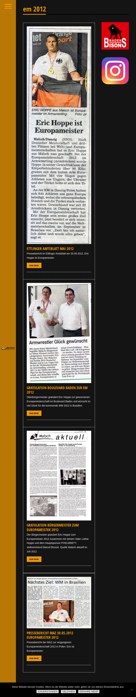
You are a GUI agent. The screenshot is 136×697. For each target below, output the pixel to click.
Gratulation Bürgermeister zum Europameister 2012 (53, 527)
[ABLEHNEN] (131, 690)
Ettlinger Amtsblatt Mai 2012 (50, 248)
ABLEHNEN (68, 691)
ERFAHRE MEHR (89, 691)
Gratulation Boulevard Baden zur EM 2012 (57, 390)
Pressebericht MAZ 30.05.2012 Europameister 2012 (50, 635)
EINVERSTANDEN (48, 691)
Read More (34, 265)
